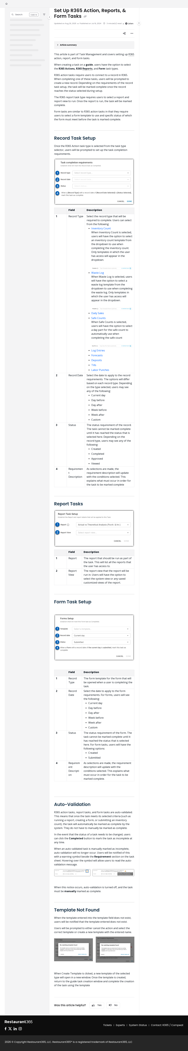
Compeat (177, 1025)
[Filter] (44, 15)
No (113, 1005)
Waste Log (97, 272)
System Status (138, 1025)
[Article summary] (94, 45)
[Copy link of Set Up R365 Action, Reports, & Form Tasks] (85, 16)
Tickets (107, 1025)
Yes (96, 1005)
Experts (120, 1025)
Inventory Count (101, 228)
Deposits (96, 360)
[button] (25, 14)
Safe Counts (98, 318)
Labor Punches (100, 370)
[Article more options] (131, 33)
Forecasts (97, 355)
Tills (93, 365)
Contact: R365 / (161, 1025)
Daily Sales (97, 313)
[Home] (6, 3)
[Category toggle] (49, 17)
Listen (129, 23)
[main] (94, 511)
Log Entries (98, 350)
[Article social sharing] (124, 33)
